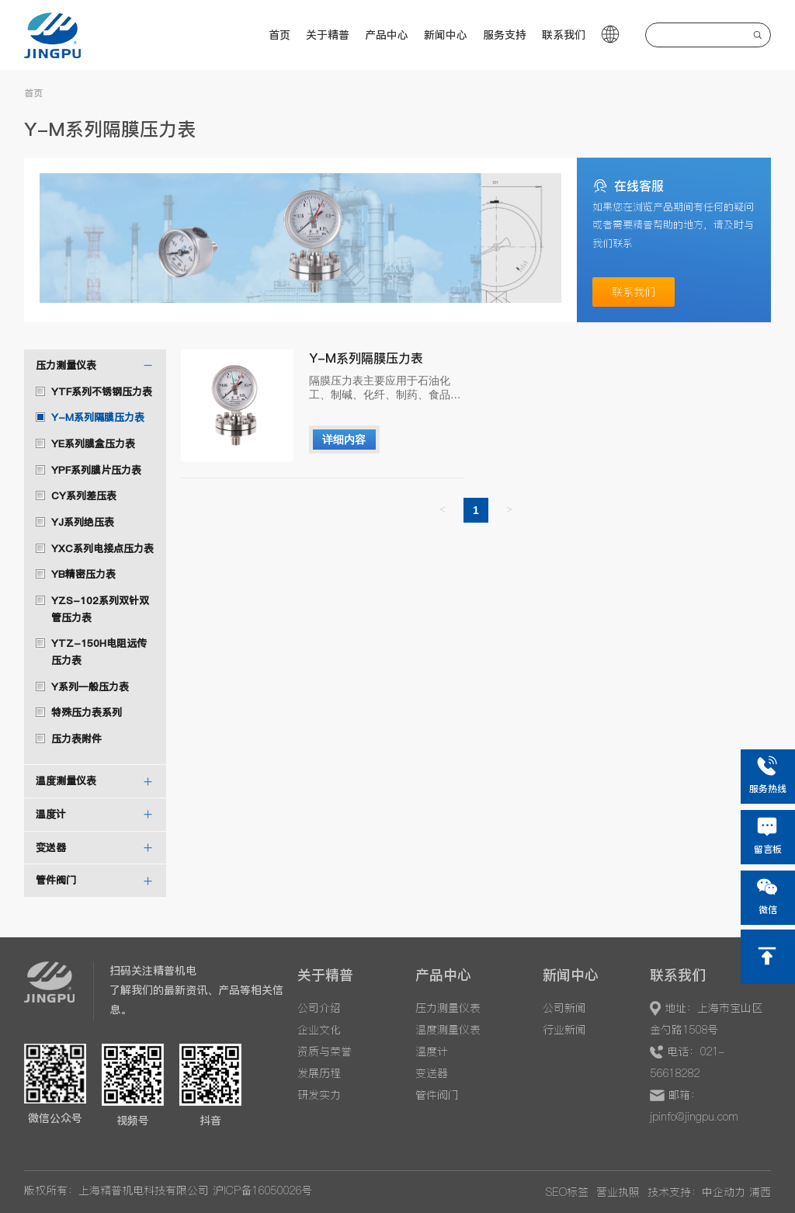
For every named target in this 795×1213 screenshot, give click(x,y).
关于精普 (327, 35)
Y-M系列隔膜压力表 (366, 358)
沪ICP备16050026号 (262, 1190)
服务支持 (504, 35)
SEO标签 (567, 1192)
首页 (279, 35)
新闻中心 (445, 35)
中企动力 (723, 1192)
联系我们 (563, 35)
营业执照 (618, 1192)
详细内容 (344, 439)
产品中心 (386, 35)
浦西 (760, 1192)
